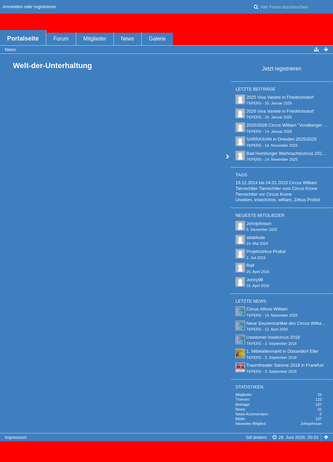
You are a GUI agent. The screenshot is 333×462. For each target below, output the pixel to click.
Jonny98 (254, 279)
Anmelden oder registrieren (29, 6)
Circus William (303, 182)
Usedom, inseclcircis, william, (264, 199)
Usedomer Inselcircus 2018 (273, 337)
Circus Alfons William (266, 309)
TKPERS (253, 103)
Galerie (157, 39)
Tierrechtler (246, 188)
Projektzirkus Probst (266, 251)
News (127, 39)
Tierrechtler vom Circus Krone (288, 188)
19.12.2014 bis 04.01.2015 (261, 182)
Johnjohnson (258, 223)
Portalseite (23, 38)
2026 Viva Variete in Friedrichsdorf (280, 111)
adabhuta (255, 237)
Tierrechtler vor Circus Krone (263, 194)
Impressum (16, 437)
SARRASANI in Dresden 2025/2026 (281, 139)
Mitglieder (94, 39)
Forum (61, 39)
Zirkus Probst (307, 199)
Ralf (250, 265)
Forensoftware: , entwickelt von (166, 448)
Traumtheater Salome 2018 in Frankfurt (284, 365)
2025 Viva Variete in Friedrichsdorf (280, 97)
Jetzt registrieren (281, 68)
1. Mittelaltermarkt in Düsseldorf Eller (282, 351)
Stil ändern (256, 437)
